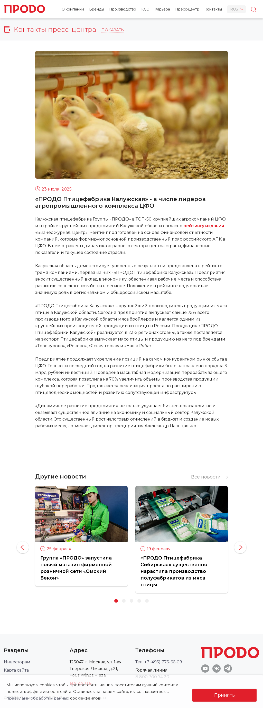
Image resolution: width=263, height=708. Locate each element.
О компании (73, 9)
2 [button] (124, 601)
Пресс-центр (187, 9)
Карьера (162, 9)
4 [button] (139, 601)
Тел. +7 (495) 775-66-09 (158, 662)
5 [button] (147, 601)
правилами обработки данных (37, 698)
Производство (122, 9)
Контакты (213, 9)
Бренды (96, 9)
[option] (81, 536)
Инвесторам (17, 662)
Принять (224, 695)
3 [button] (131, 601)
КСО (145, 9)
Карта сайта (16, 670)
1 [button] (116, 601)
